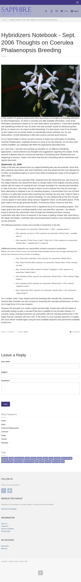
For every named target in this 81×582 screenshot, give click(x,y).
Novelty (4, 439)
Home (4, 20)
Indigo (3, 435)
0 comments (76, 332)
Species (33, 458)
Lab (37, 461)
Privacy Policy (5, 531)
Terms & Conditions (7, 529)
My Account (5, 546)
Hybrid (40, 458)
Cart (64, 11)
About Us (4, 524)
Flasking (48, 461)
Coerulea (4, 432)
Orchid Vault (18, 461)
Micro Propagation (58, 461)
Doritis (27, 458)
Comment (5, 381)
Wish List (4, 548)
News (3, 424)
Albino (45, 458)
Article (26, 332)
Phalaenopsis (19, 458)
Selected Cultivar (7, 461)
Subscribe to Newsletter (9, 509)
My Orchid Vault (29, 461)
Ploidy (42, 461)
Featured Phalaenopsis (10, 428)
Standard (4, 443)
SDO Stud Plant (67, 458)
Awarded (57, 458)
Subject (4, 372)
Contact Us (4, 526)
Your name (5, 361)
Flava (51, 458)
